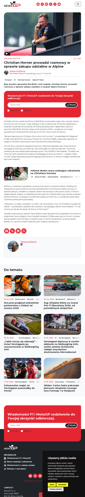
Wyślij (71, 105)
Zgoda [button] (52, 485)
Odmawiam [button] (62, 485)
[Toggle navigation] (78, 4)
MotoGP (27, 110)
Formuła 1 (14, 110)
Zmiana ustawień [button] (56, 489)
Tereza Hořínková (17, 71)
